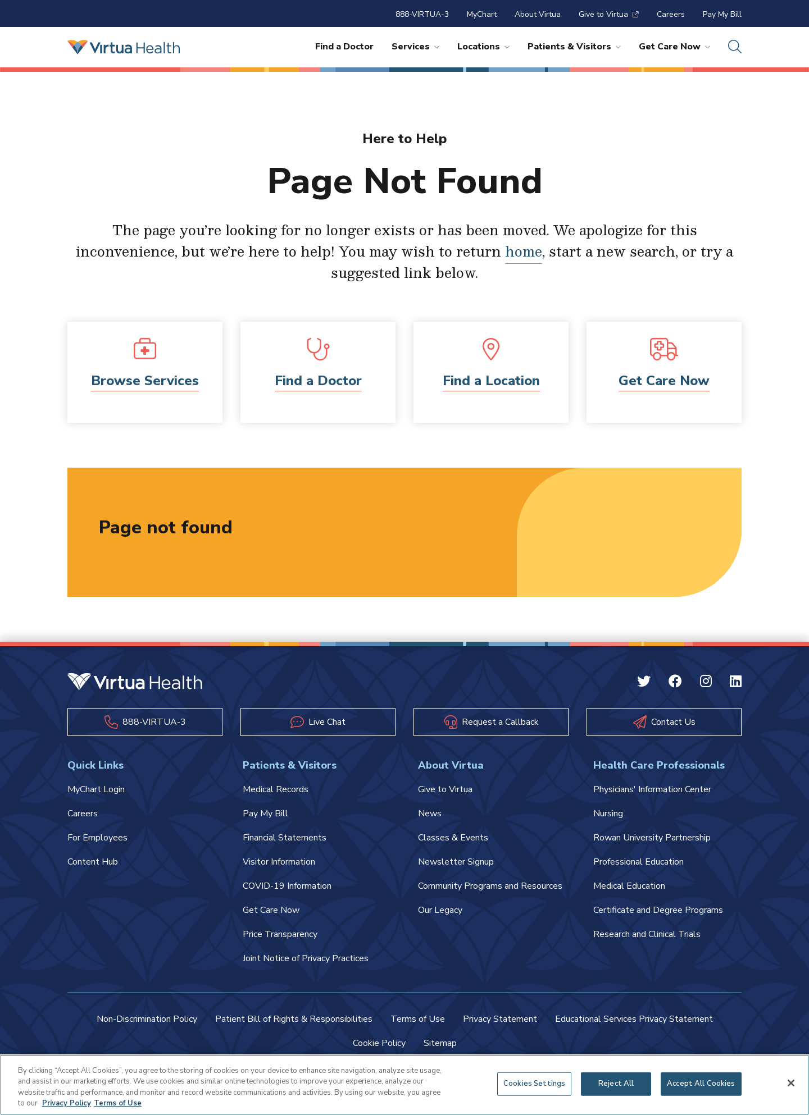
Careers (671, 14)
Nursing (608, 813)
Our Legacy (440, 910)
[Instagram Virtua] (706, 682)
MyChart (482, 14)
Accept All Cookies (701, 1084)
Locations (483, 46)
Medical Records (275, 789)
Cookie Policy (379, 1043)
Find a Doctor (344, 46)
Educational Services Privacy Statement (634, 1019)
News (430, 813)
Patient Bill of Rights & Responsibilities (293, 1019)
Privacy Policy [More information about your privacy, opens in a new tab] (66, 1103)
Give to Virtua (609, 14)
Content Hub (92, 862)
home (523, 251)
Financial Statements (284, 837)
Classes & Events (453, 837)
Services (415, 46)
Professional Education (638, 862)
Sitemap (440, 1043)
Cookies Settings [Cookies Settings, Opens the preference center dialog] (534, 1084)
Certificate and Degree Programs (658, 910)
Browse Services (145, 381)
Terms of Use (417, 1019)
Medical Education (629, 886)
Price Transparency (280, 934)
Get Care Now (674, 46)
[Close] (791, 1083)
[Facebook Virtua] (675, 682)
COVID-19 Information (287, 886)
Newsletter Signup (456, 862)
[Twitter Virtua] (644, 682)
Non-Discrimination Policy (147, 1019)
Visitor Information (279, 862)
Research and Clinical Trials (647, 934)
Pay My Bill (722, 14)
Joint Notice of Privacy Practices (306, 958)
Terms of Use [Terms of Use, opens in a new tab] (118, 1103)
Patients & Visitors (574, 46)
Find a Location (491, 381)
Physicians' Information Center (652, 789)
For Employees (97, 837)
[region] (404, 1084)
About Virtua (538, 14)
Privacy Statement (500, 1019)
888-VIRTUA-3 (422, 14)
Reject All (616, 1084)
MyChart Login (96, 789)
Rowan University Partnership (652, 837)
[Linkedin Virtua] (736, 682)
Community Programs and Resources (490, 886)
